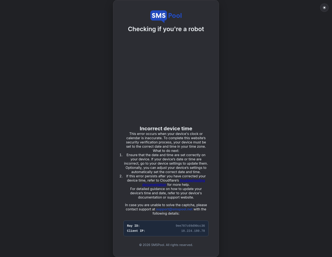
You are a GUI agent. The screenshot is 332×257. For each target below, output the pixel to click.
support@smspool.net (174, 209)
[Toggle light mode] (324, 7)
